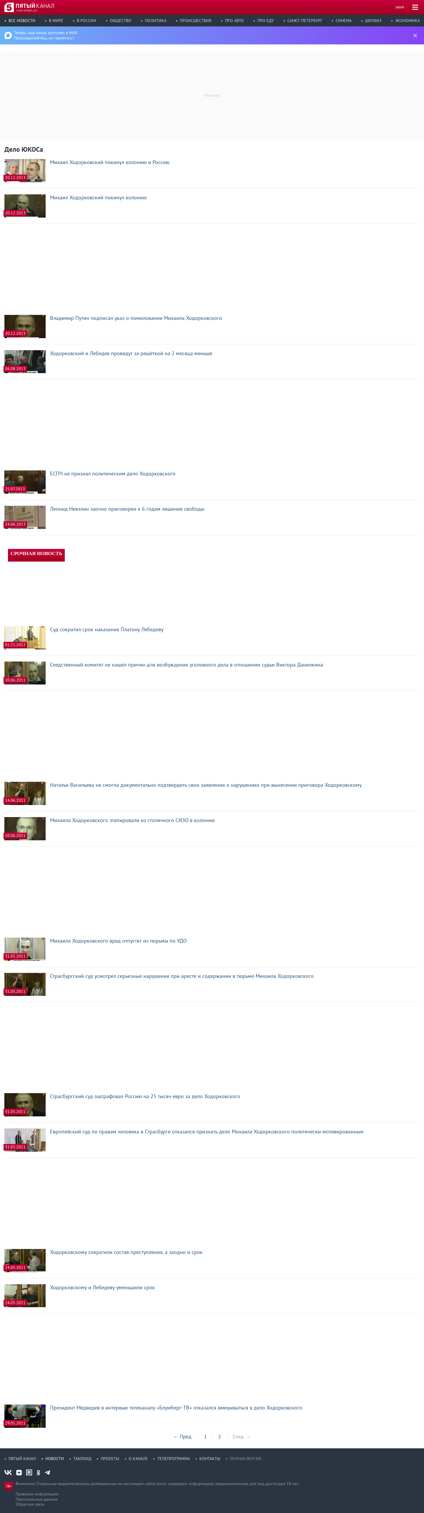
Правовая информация (37, 1494)
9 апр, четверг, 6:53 (26, 10)
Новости (54, 1458)
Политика (155, 20)
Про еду (265, 20)
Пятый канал (22, 1458)
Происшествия (195, 20)
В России (86, 20)
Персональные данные (36, 1499)
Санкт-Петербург (304, 20)
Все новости (22, 20)
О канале (138, 1458)
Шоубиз (373, 20)
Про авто (234, 20)
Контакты (209, 1458)
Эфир (399, 7)
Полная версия (245, 1458)
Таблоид (82, 1458)
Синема (344, 20)
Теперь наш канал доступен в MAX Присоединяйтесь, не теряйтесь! (45, 35)
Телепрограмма (173, 1458)
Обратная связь (30, 1504)
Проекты (110, 1458)
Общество (120, 20)
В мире (56, 20)
